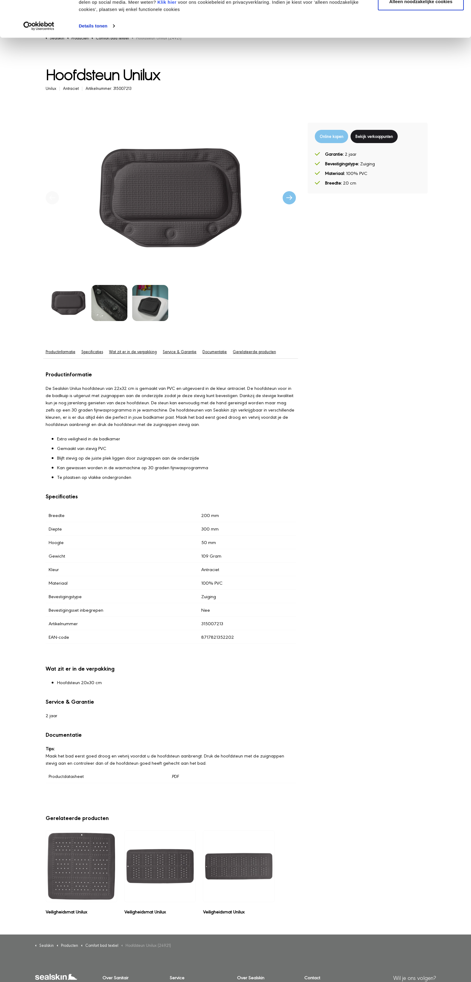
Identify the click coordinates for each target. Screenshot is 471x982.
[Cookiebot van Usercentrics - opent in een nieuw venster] (39, 60)
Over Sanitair (115, 977)
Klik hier (167, 36)
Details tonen (93, 60)
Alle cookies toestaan (420, 15)
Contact (312, 977)
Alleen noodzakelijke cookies (420, 35)
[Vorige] (52, 197)
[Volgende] (289, 197)
